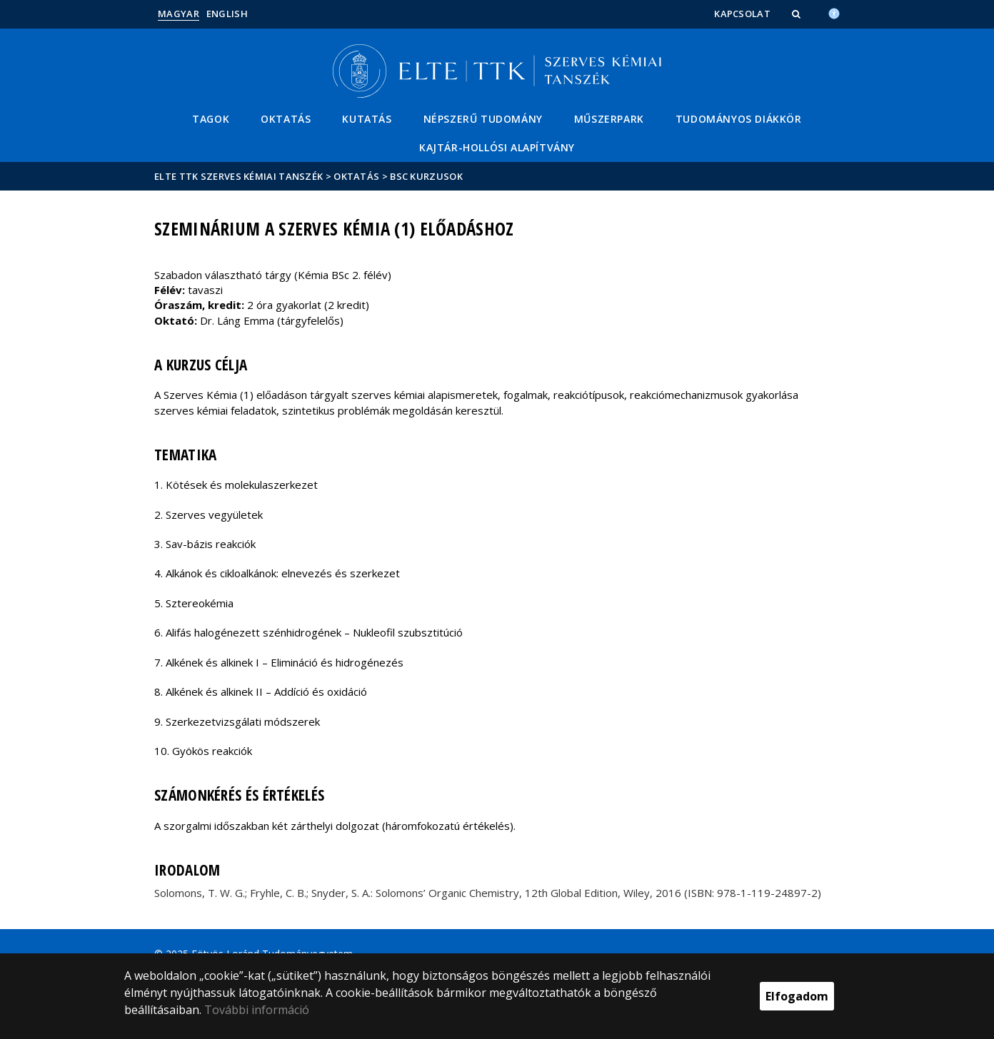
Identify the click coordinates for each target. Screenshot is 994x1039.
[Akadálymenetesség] (834, 12)
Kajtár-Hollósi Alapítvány (497, 147)
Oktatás (286, 119)
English (227, 13)
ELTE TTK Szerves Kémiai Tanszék (238, 176)
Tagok (210, 119)
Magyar (178, 13)
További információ (256, 1010)
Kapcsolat (742, 13)
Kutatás (366, 119)
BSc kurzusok (426, 176)
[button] (797, 13)
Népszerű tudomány (483, 119)
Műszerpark (609, 119)
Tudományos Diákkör (739, 119)
